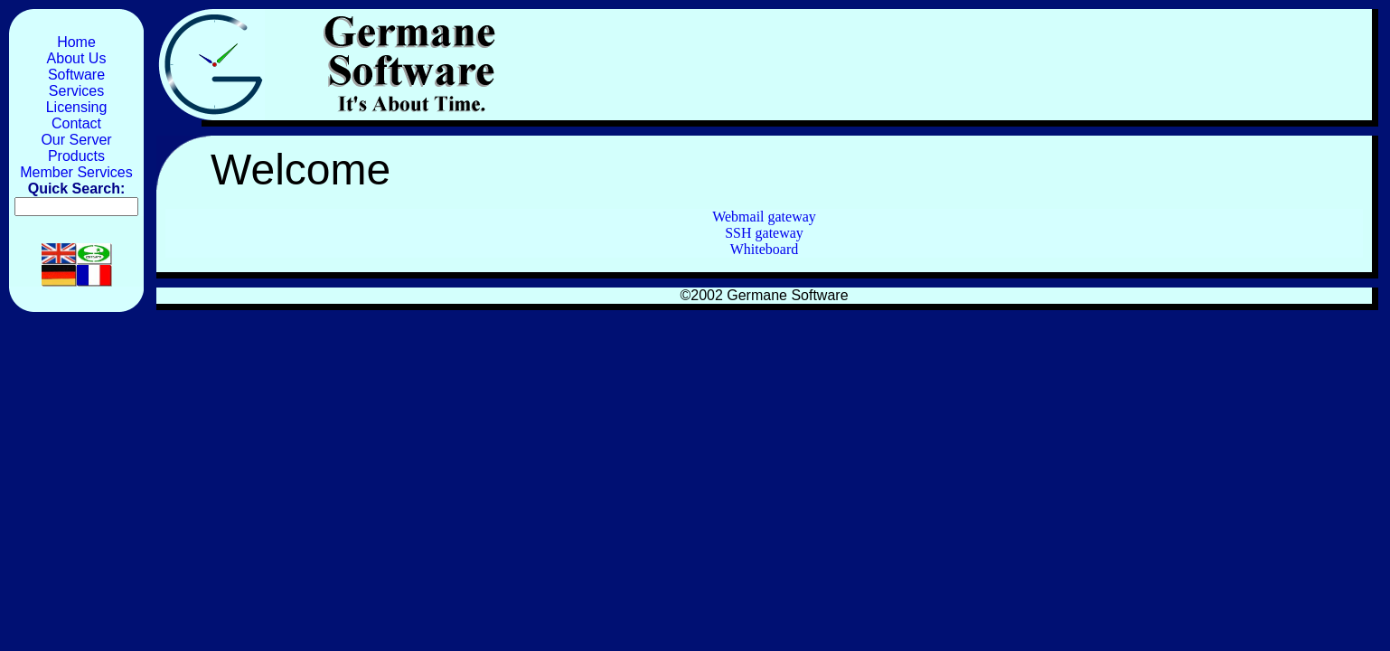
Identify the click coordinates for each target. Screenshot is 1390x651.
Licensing (77, 107)
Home (76, 42)
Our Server (76, 139)
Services (76, 91)
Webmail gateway (764, 216)
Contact (76, 123)
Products (76, 156)
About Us (77, 58)
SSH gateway (764, 233)
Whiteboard (764, 249)
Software (76, 74)
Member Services (76, 172)
